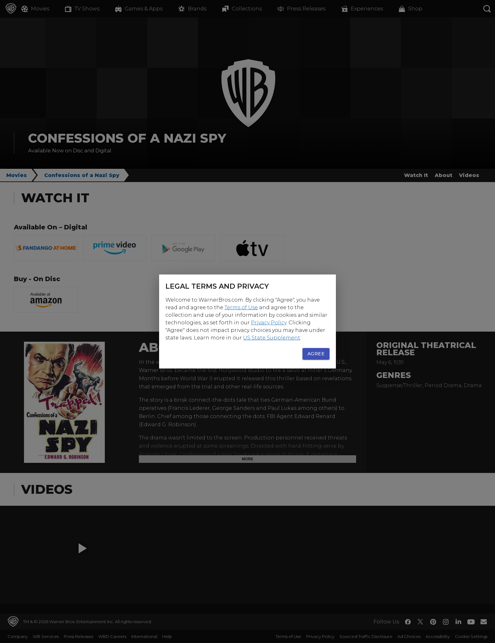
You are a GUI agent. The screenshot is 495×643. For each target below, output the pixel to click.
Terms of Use (241, 307)
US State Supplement (271, 338)
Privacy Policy (268, 323)
